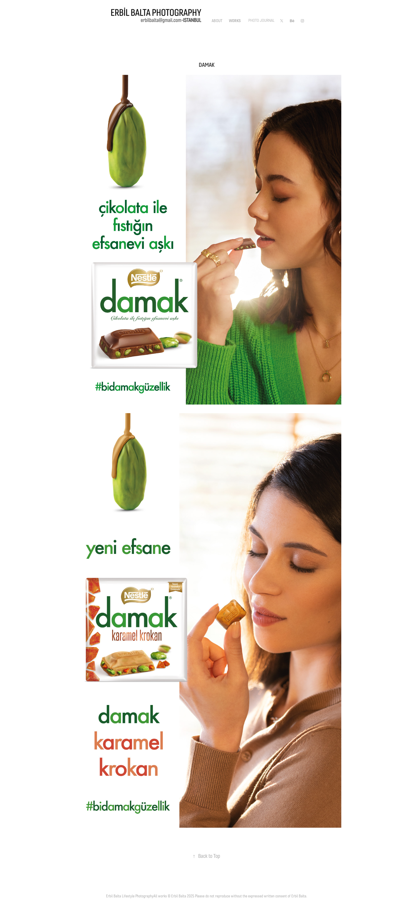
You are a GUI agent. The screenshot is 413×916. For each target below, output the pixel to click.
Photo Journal (261, 20)
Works (235, 20)
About (217, 20)
